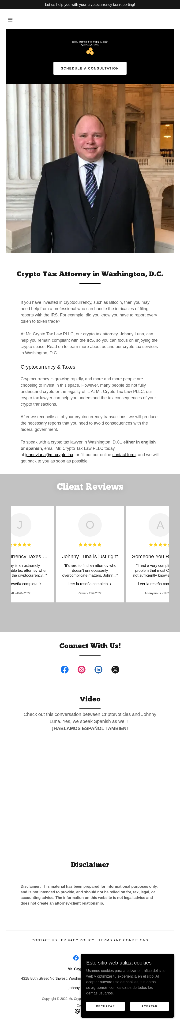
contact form (123, 454)
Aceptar (149, 1006)
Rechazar (105, 1006)
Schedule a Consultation (90, 68)
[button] (10, 19)
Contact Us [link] (44, 940)
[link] (90, 47)
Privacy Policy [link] (77, 940)
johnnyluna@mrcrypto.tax (49, 454)
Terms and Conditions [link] (123, 940)
